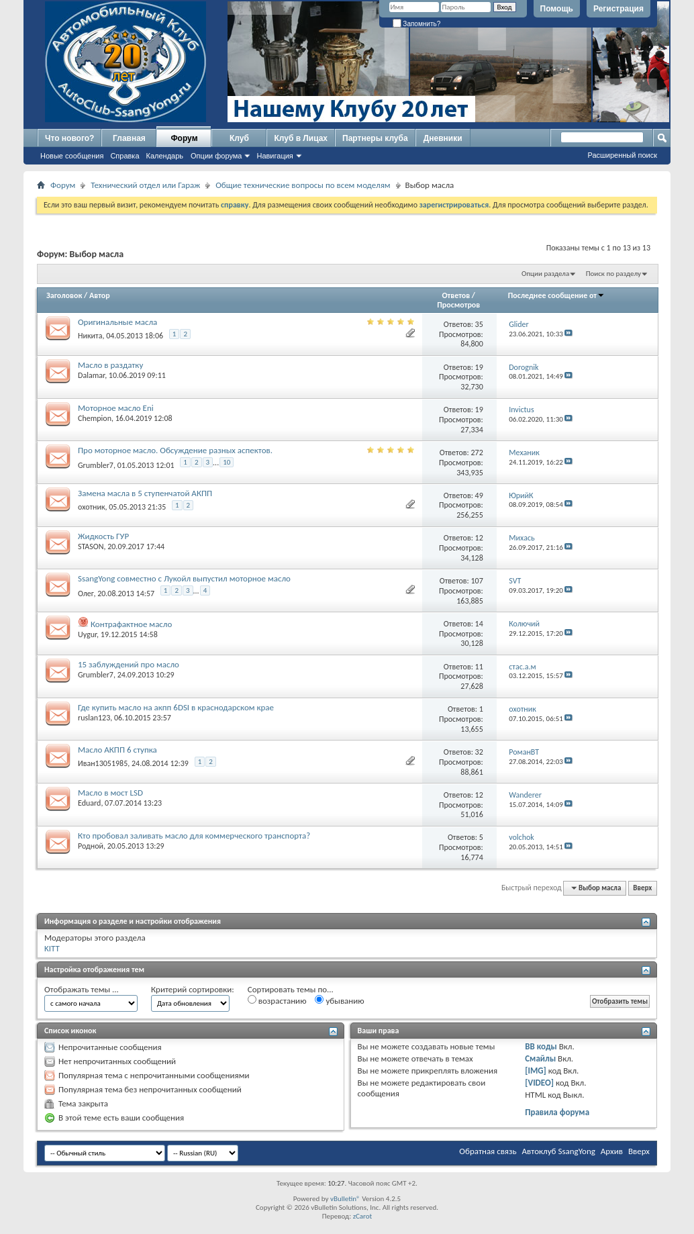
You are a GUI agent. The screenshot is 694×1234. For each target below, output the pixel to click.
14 (479, 623)
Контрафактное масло (131, 624)
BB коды (541, 1046)
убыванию (339, 1000)
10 (226, 462)
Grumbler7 (95, 465)
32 (479, 752)
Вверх (642, 888)
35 (479, 324)
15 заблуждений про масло (128, 664)
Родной (90, 846)
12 (479, 537)
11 (479, 666)
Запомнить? (417, 24)
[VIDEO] (539, 1083)
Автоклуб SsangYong (558, 1151)
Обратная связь (487, 1151)
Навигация (274, 156)
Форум (183, 138)
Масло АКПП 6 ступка (117, 750)
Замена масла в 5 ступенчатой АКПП (145, 493)
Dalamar (91, 375)
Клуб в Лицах (301, 138)
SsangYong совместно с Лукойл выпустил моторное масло (184, 578)
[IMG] (535, 1070)
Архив (612, 1151)
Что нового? (69, 138)
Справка (124, 156)
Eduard (89, 803)
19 (479, 367)
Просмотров (458, 305)
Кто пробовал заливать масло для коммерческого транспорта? (194, 835)
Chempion (94, 418)
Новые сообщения (71, 156)
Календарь (165, 156)
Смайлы (540, 1058)
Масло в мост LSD (110, 793)
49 (479, 495)
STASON (91, 546)
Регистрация (618, 8)
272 (477, 452)
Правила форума (557, 1112)
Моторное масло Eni (116, 408)
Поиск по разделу (613, 273)
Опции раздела (545, 273)
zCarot (363, 1216)
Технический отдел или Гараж (145, 185)
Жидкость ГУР (103, 536)
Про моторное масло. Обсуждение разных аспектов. (175, 450)
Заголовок (64, 295)
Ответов (456, 295)
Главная (129, 138)
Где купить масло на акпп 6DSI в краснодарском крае (176, 707)
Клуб (239, 138)
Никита (90, 335)
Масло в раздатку (110, 365)
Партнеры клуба (375, 138)
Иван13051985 (103, 763)
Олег (85, 593)
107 (477, 580)
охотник (91, 507)
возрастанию (277, 1000)
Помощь (556, 8)
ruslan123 (94, 717)
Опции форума (216, 156)
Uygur (87, 634)
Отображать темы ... (81, 989)
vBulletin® (345, 1198)
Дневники (443, 138)
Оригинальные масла (117, 322)
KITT (52, 948)
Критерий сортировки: (192, 989)
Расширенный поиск (622, 155)
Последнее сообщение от (556, 295)
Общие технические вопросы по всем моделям (302, 185)
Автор (99, 295)
